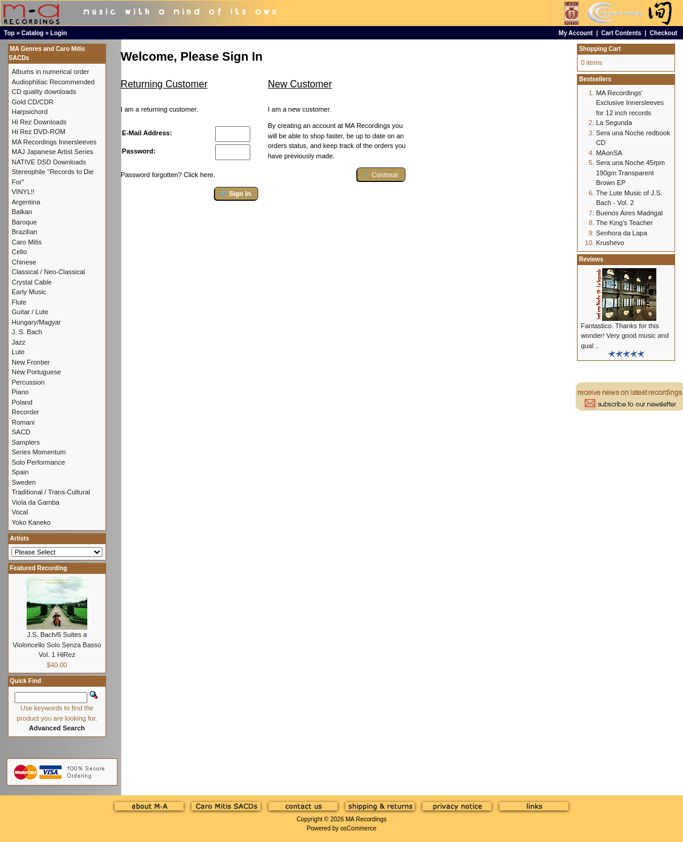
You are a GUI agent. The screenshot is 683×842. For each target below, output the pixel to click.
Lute (18, 351)
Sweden (24, 482)
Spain (20, 472)
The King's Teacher (624, 222)
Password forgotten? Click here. (168, 174)
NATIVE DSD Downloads (49, 162)
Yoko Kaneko (31, 522)
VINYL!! (23, 191)
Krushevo (610, 242)
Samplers (25, 442)
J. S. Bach (27, 331)
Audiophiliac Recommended (53, 82)
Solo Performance (38, 462)
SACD (21, 432)
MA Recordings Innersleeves (54, 142)
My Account (576, 33)
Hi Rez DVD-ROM (38, 131)
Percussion (28, 382)
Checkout (664, 33)
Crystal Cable (32, 282)
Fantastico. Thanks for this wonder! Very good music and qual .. (624, 335)
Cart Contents (621, 33)
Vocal (20, 512)
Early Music (29, 291)
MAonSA (609, 153)
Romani (23, 422)
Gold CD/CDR (32, 102)
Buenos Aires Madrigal (629, 213)
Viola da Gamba (35, 502)
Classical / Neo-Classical (48, 271)
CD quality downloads (44, 91)
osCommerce (358, 828)
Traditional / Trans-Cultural (51, 492)
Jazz (18, 342)
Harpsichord (29, 111)
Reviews (591, 259)
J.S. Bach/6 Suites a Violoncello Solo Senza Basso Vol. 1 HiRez (57, 644)
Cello (19, 251)
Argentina (26, 202)
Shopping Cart (600, 48)
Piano (20, 392)
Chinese (24, 262)
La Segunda (613, 122)
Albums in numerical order (50, 71)
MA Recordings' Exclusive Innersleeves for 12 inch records (630, 102)
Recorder (25, 412)
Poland (22, 402)
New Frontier (31, 362)
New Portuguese (36, 372)
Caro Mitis (27, 242)
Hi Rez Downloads (39, 122)
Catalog (32, 33)
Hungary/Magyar (36, 322)
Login (58, 33)
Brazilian (24, 231)
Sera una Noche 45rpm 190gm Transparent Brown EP (630, 172)
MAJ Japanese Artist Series (52, 151)
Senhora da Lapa (621, 233)
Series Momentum (38, 452)
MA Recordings (366, 819)
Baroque (24, 222)
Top (9, 33)
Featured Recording (38, 568)
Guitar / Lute (30, 311)
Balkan (22, 211)
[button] (237, 194)
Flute (19, 302)
